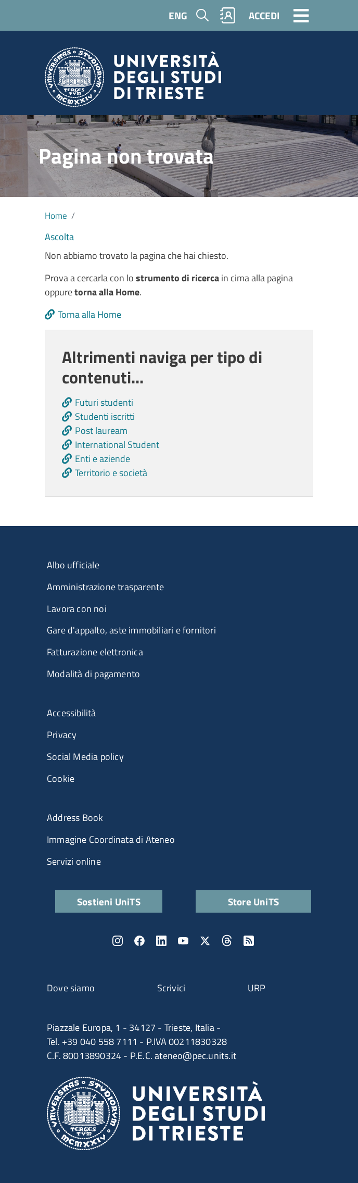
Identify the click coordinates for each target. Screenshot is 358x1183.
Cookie (60, 778)
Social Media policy (85, 757)
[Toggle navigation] (301, 15)
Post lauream (101, 431)
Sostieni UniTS (108, 901)
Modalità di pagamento (93, 674)
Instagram (117, 941)
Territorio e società (111, 473)
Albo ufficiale (73, 565)
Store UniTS (253, 901)
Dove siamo (71, 988)
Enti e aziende (102, 459)
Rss (248, 941)
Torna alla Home (89, 314)
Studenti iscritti (105, 416)
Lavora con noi (77, 609)
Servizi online (74, 861)
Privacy (61, 735)
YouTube (183, 941)
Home (56, 215)
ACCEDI (264, 15)
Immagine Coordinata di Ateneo (111, 839)
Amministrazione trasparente (105, 587)
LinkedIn (161, 941)
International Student (117, 445)
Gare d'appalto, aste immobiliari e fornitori (131, 630)
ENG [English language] (178, 15)
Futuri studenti (104, 402)
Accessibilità (71, 713)
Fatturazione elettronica (95, 652)
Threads (227, 941)
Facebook (139, 941)
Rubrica (227, 15)
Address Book (75, 818)
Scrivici (171, 988)
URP (257, 988)
